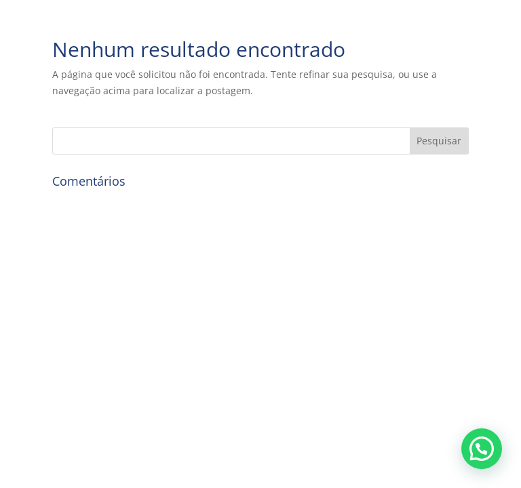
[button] (481, 448)
